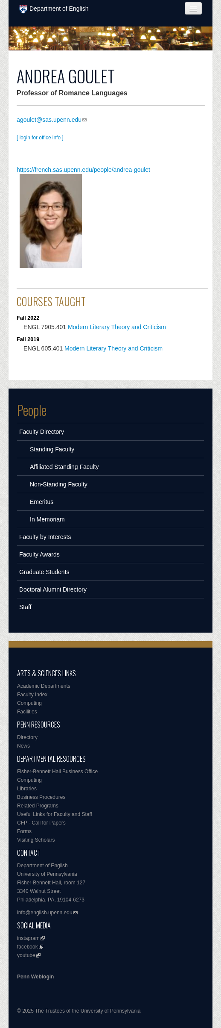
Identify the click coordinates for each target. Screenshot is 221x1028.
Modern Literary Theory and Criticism (117, 327)
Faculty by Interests (45, 536)
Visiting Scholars (36, 840)
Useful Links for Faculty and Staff (54, 814)
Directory (27, 737)
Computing (29, 703)
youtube (26, 955)
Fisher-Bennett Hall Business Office (57, 772)
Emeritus (41, 501)
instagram (28, 938)
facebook (27, 947)
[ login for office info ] (40, 138)
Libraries (27, 789)
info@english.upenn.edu (45, 913)
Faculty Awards (39, 554)
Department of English (54, 9)
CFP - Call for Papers (41, 823)
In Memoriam (47, 519)
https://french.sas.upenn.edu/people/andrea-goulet (83, 169)
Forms (24, 831)
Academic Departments (43, 686)
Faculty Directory (41, 431)
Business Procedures (41, 797)
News (23, 746)
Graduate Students (44, 571)
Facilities (27, 712)
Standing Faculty (52, 449)
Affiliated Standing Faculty (64, 466)
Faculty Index (32, 695)
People (32, 409)
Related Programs (37, 806)
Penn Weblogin (35, 977)
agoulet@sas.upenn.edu (49, 119)
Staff (25, 607)
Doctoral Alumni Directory (53, 589)
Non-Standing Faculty (58, 484)
